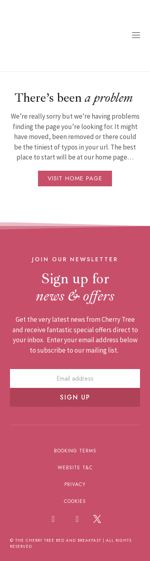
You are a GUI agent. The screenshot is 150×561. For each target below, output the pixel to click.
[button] (136, 35)
